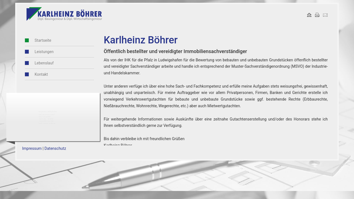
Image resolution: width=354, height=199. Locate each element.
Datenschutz (55, 148)
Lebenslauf (38, 63)
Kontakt (35, 74)
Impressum (31, 148)
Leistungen (38, 51)
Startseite (37, 40)
